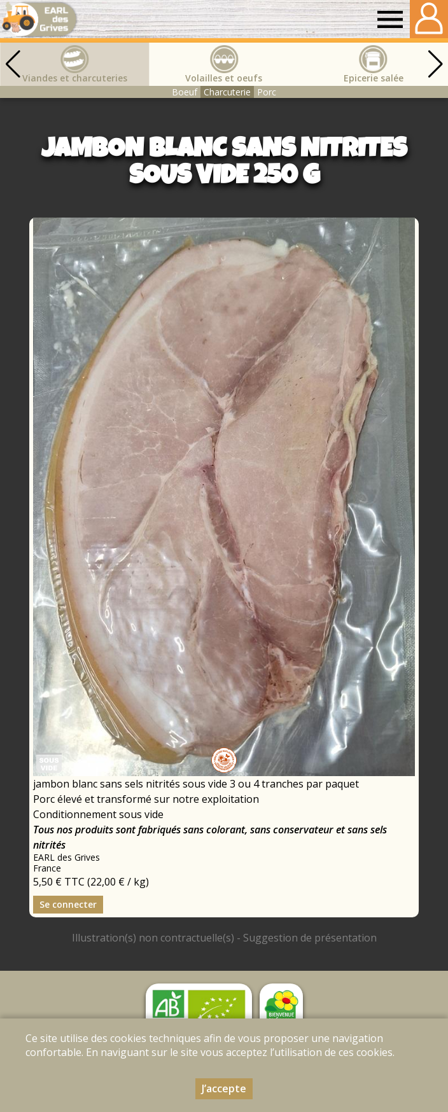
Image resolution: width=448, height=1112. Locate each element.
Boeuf (184, 92)
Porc (266, 92)
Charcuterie (227, 92)
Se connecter (68, 904)
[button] (435, 64)
